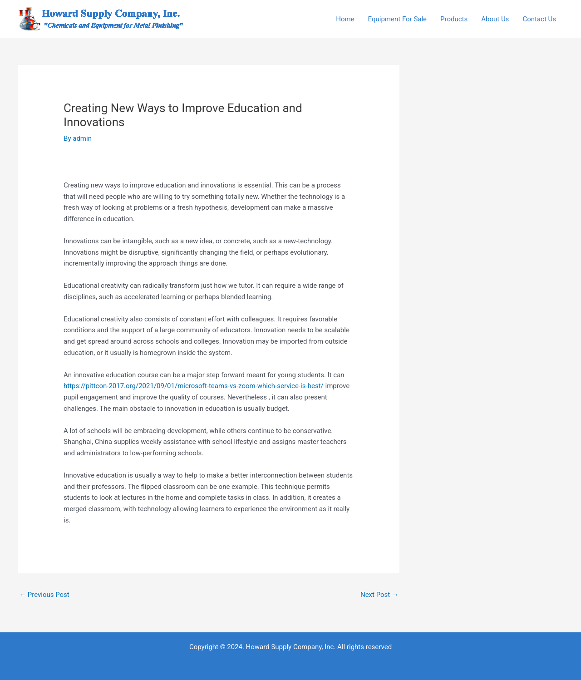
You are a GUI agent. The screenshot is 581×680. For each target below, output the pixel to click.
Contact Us (539, 19)
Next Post (379, 595)
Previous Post (44, 595)
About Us (495, 19)
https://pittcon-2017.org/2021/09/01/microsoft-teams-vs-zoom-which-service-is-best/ (194, 386)
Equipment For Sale (397, 19)
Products (454, 19)
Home (345, 19)
